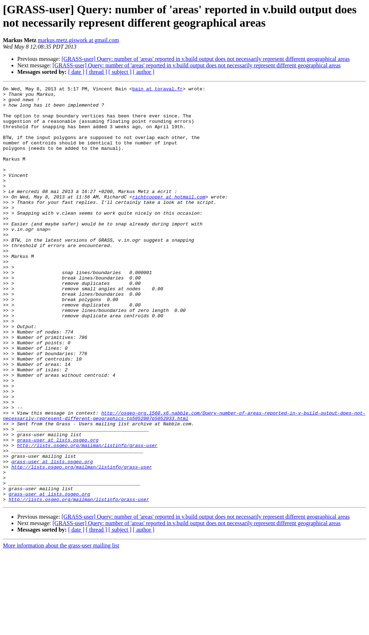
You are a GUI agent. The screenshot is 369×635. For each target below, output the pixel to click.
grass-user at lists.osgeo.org (57, 511)
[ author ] (144, 72)
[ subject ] (120, 72)
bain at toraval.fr (157, 89)
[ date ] (76, 72)
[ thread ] (96, 72)
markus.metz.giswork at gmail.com (78, 40)
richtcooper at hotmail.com (168, 219)
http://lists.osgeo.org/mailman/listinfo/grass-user (87, 517)
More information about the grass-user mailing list (61, 629)
